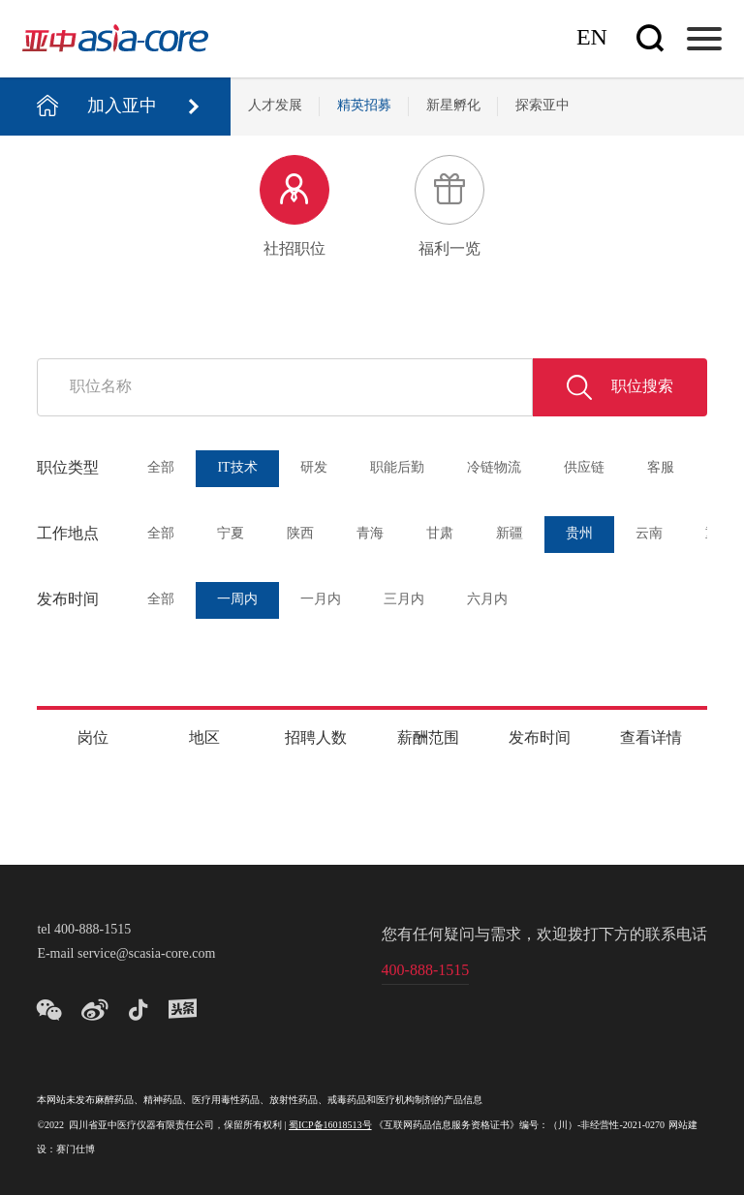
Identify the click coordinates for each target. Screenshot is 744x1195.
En (591, 38)
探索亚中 (542, 106)
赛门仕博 (75, 1150)
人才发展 (275, 106)
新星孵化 (453, 106)
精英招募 (364, 106)
